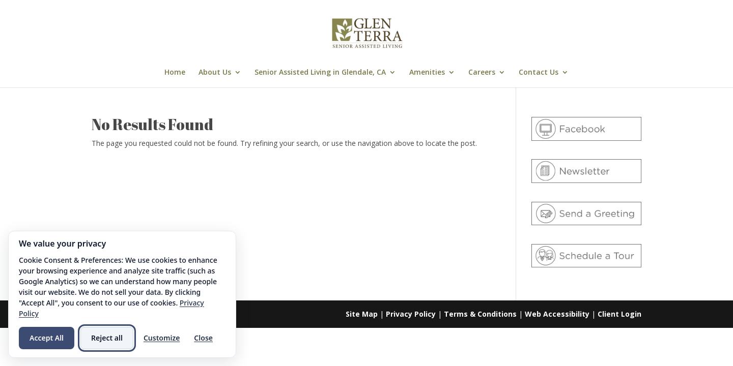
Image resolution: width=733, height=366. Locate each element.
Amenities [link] (427, 73)
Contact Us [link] (538, 73)
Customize (162, 338)
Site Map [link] (362, 314)
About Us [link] (215, 73)
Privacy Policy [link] (411, 314)
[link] (367, 32)
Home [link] (174, 73)
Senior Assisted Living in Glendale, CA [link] (320, 73)
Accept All (47, 338)
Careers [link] (481, 73)
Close (203, 338)
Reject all (107, 338)
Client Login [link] (619, 314)
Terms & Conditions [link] (480, 314)
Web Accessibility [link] (557, 314)
